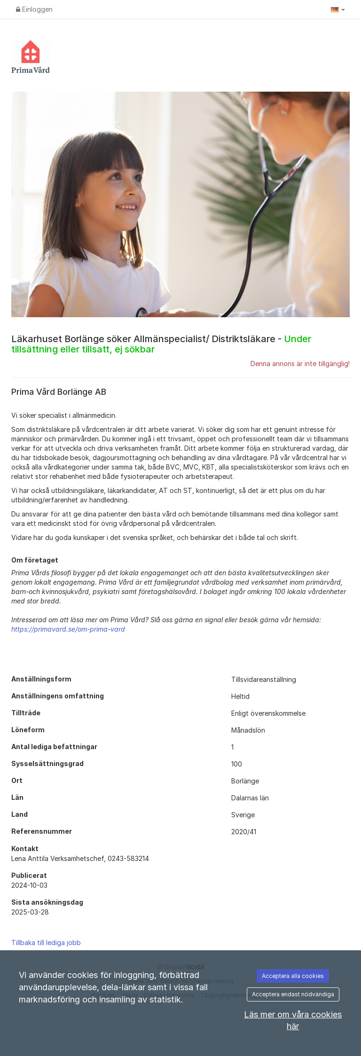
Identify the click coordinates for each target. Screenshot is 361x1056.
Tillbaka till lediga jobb (46, 942)
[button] (338, 9)
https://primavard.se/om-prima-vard (68, 629)
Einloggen (34, 9)
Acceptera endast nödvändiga (293, 994)
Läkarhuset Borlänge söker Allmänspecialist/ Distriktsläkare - (161, 344)
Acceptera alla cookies (293, 975)
